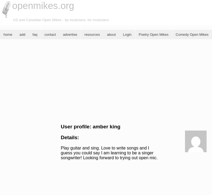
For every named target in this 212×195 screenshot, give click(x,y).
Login (127, 34)
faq (34, 34)
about (111, 34)
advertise (70, 34)
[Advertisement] (106, 81)
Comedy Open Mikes (192, 34)
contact (50, 34)
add (22, 34)
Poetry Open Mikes (154, 34)
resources (92, 34)
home (8, 34)
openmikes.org (43, 5)
